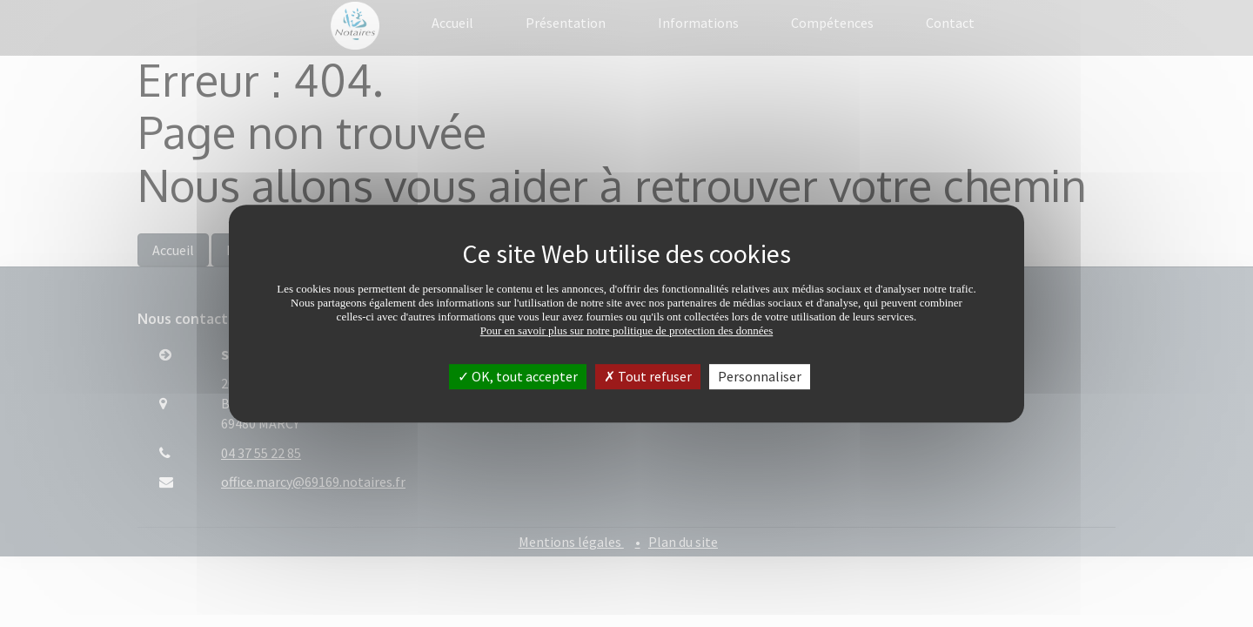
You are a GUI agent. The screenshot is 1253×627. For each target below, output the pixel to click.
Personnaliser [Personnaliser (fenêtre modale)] (759, 376)
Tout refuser (648, 376)
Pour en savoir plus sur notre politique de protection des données (627, 330)
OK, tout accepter (518, 376)
